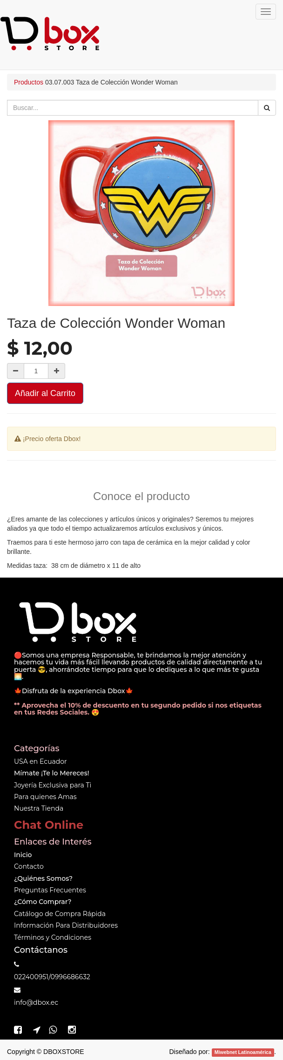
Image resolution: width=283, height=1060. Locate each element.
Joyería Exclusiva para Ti (52, 785)
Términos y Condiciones (52, 937)
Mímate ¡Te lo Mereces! (51, 773)
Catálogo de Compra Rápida (60, 914)
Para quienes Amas (45, 797)
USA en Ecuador (40, 761)
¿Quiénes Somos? (43, 878)
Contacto (29, 866)
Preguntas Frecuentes (50, 890)
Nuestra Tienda (38, 808)
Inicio (23, 855)
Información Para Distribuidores (66, 925)
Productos (28, 82)
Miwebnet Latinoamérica (243, 1052)
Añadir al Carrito (45, 393)
